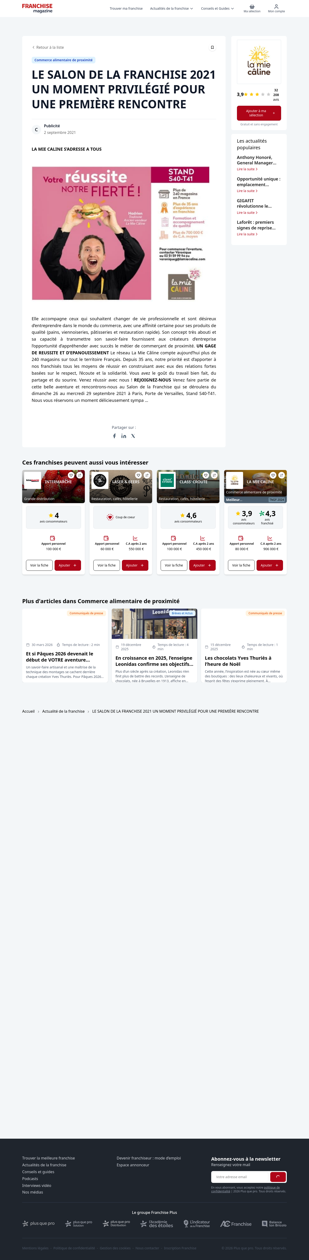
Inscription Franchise (180, 1248)
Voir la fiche (39, 565)
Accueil (28, 711)
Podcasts (30, 1178)
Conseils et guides (38, 1171)
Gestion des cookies (115, 1248)
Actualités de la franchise (44, 1165)
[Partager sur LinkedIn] (124, 436)
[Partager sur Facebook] (114, 436)
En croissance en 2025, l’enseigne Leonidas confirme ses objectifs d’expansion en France (154, 664)
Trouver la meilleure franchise (48, 1158)
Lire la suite (247, 169)
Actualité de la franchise (63, 711)
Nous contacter (147, 1248)
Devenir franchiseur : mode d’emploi (149, 1158)
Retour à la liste (48, 47)
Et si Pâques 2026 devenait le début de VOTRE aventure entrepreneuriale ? (59, 659)
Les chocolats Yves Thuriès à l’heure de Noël (238, 661)
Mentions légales (35, 1248)
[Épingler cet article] (212, 47)
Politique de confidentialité (74, 1248)
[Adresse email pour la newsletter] (240, 1177)
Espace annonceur (133, 1165)
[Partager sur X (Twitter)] (133, 436)
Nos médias (32, 1192)
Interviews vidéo (36, 1185)
